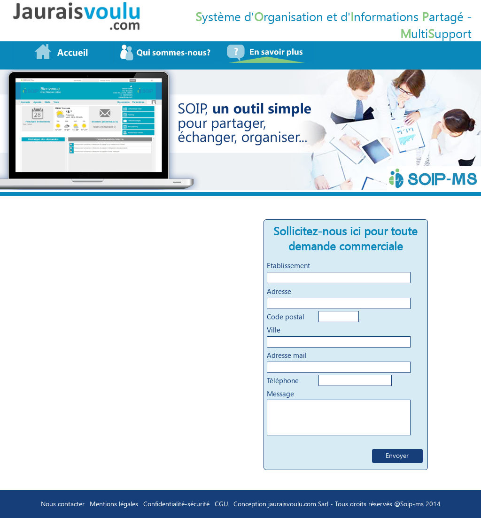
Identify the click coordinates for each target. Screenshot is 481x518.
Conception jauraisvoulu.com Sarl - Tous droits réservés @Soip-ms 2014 (337, 503)
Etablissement (288, 265)
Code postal (285, 316)
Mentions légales (114, 503)
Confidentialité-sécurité (176, 503)
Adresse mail (287, 355)
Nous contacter (63, 503)
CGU (221, 503)
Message (280, 393)
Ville (273, 329)
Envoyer (397, 455)
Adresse (279, 291)
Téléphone (283, 380)
